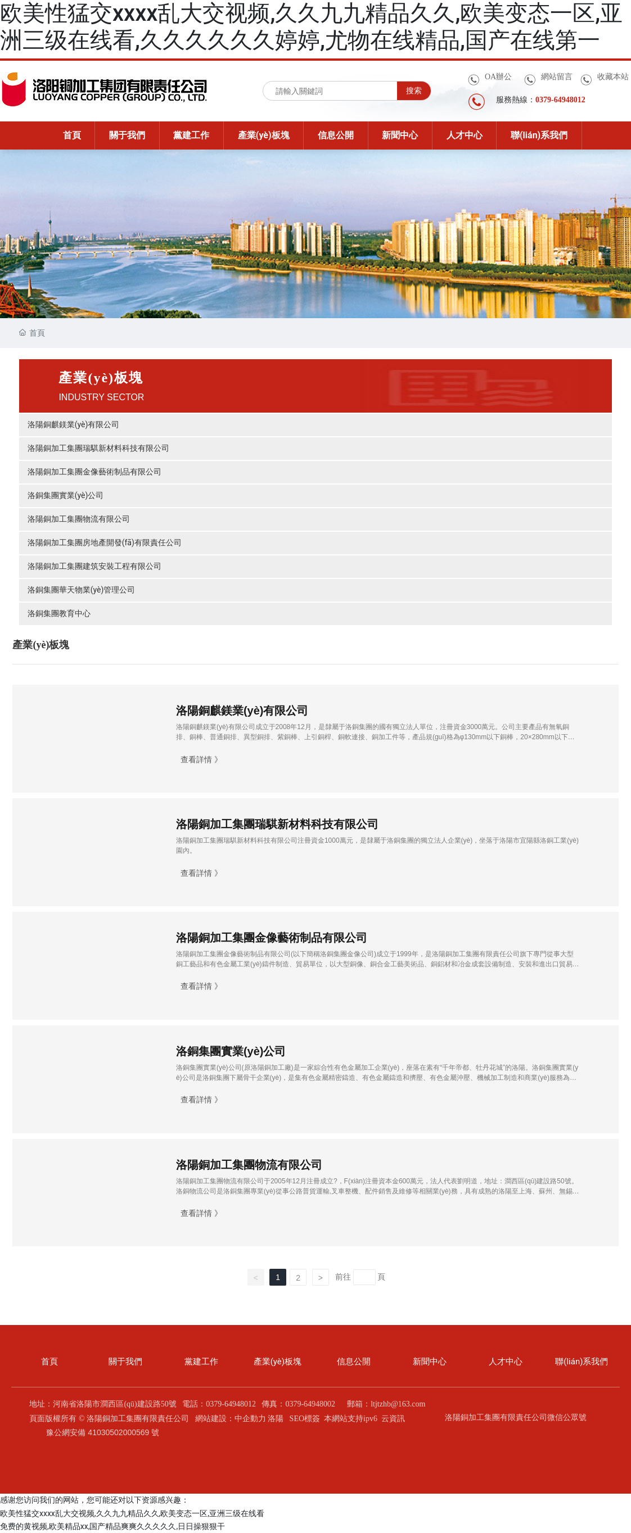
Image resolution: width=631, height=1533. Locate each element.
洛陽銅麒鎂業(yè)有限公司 (74, 424)
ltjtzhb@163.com (398, 1404)
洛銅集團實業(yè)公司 (66, 495)
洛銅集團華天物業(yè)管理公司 (82, 589)
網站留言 (557, 77)
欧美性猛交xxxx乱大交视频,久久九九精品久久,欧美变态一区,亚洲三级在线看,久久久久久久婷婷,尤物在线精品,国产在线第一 (311, 26)
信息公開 (354, 1361)
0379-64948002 (310, 1404)
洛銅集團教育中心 (59, 613)
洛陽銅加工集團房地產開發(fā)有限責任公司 (105, 542)
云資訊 (393, 1418)
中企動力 (250, 1418)
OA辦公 (498, 77)
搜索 (414, 90)
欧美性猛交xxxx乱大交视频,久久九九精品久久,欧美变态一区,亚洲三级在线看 (132, 1513)
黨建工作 (201, 1361)
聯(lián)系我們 (581, 1361)
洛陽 (275, 1418)
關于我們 (125, 1361)
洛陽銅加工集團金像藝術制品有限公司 (94, 471)
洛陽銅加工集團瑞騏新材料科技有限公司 (98, 448)
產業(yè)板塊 (277, 1361)
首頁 (49, 1361)
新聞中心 (430, 1361)
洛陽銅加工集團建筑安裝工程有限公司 (94, 566)
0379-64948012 (231, 1404)
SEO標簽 (305, 1418)
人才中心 (505, 1361)
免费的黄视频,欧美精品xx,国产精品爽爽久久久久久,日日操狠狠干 (112, 1526)
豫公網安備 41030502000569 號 (102, 1432)
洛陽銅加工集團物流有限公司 (79, 518)
